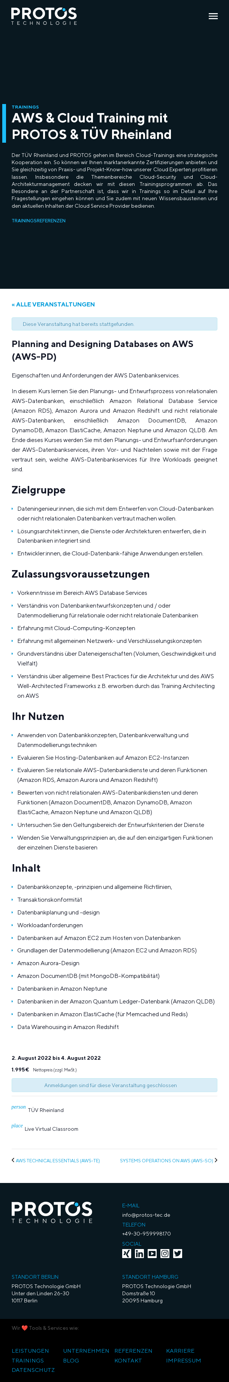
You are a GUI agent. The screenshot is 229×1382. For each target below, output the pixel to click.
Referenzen (133, 1350)
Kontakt (128, 1360)
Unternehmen (86, 1350)
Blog (71, 1360)
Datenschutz (33, 1370)
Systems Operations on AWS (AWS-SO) (166, 1160)
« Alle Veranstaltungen (53, 304)
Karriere (180, 1350)
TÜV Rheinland (46, 1110)
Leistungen (30, 1350)
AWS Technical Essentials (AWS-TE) (58, 1160)
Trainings (28, 1360)
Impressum (183, 1360)
